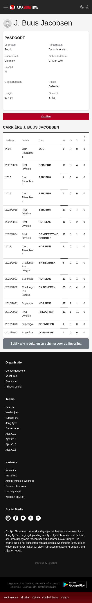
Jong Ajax (11, 423)
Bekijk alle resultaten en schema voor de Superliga (46, 343)
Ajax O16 (11, 444)
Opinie (36, 597)
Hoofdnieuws (10, 597)
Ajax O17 (11, 439)
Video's (65, 597)
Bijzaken (25, 597)
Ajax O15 (11, 449)
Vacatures (11, 375)
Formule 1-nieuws (16, 486)
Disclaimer (11, 381)
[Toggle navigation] (6, 7)
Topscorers (12, 417)
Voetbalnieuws (50, 597)
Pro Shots (11, 475)
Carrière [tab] (46, 116)
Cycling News (13, 491)
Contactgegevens (16, 370)
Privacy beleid (13, 386)
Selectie (10, 407)
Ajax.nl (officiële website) (20, 480)
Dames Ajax (12, 428)
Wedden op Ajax (15, 496)
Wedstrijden (12, 412)
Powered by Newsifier (46, 563)
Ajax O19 (11, 433)
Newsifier (11, 470)
